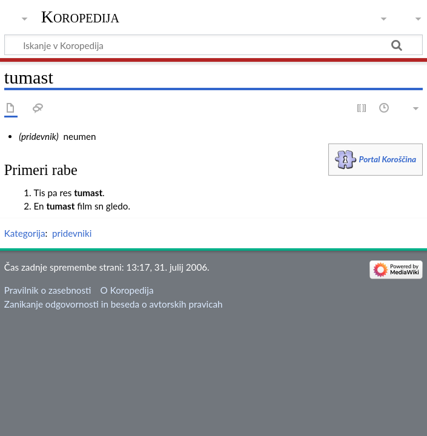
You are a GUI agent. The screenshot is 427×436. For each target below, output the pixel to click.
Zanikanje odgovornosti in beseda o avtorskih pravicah (113, 304)
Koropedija (80, 16)
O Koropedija (127, 290)
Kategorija (24, 233)
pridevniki (71, 233)
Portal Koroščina (388, 159)
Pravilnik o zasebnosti (47, 290)
